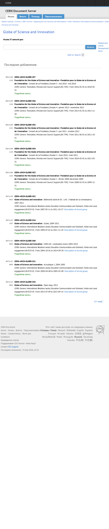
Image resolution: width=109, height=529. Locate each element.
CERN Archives (27, 22)
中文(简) (80, 340)
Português (68, 336)
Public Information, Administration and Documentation (85, 22)
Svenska (71, 340)
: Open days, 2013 (36, 285)
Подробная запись (22, 93)
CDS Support (13, 346)
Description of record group (75, 209)
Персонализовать (53, 16)
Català (54, 330)
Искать (11, 16)
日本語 (78, 333)
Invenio (16, 340)
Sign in (91, 4)
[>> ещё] (98, 301)
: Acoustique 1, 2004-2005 (39, 264)
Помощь (36, 16)
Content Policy (14, 333)
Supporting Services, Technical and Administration (50, 22)
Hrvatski (61, 333)
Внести (23, 16)
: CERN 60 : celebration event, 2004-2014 (46, 244)
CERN (8, 3)
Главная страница (7, 22)
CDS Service (19, 343)
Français (52, 333)
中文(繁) (89, 340)
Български (45, 330)
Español (89, 330)
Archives (17, 22)
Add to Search (74, 54)
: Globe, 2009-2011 (36, 223)
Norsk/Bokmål (48, 336)
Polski (59, 336)
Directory (100, 4)
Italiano (70, 333)
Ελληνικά (71, 330)
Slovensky (88, 336)
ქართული (88, 333)
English (80, 330)
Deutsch (62, 330)
